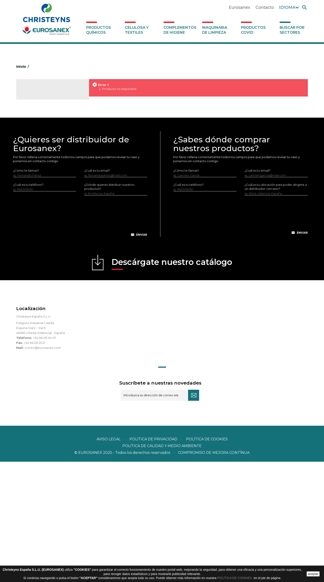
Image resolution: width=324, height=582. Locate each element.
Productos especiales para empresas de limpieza (51, 172)
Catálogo (37, 92)
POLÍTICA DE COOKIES (235, 578)
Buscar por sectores (292, 30)
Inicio (23, 66)
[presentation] (80, 340)
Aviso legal (109, 559)
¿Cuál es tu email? (97, 291)
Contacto (265, 7)
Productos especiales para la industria (52, 189)
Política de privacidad (153, 559)
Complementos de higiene (180, 30)
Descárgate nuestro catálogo (172, 383)
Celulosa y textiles (136, 30)
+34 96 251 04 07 (44, 458)
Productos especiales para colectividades (46, 158)
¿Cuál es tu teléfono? (28, 305)
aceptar (313, 574)
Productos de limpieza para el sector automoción (51, 131)
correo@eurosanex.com (43, 468)
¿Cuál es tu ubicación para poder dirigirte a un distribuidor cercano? (276, 307)
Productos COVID (253, 30)
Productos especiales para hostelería (52, 182)
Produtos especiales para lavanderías (52, 196)
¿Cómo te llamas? (26, 291)
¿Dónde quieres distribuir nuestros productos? (109, 307)
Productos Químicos (98, 30)
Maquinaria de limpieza (214, 30)
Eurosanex (239, 7)
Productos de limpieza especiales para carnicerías (52, 145)
